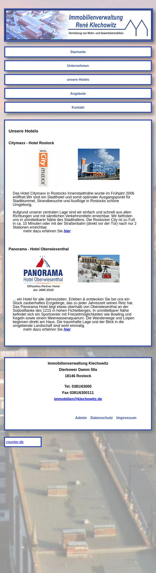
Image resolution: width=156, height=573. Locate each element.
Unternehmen (78, 66)
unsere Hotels (78, 79)
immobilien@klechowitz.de (78, 399)
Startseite (78, 52)
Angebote (78, 93)
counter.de (15, 442)
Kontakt (78, 107)
